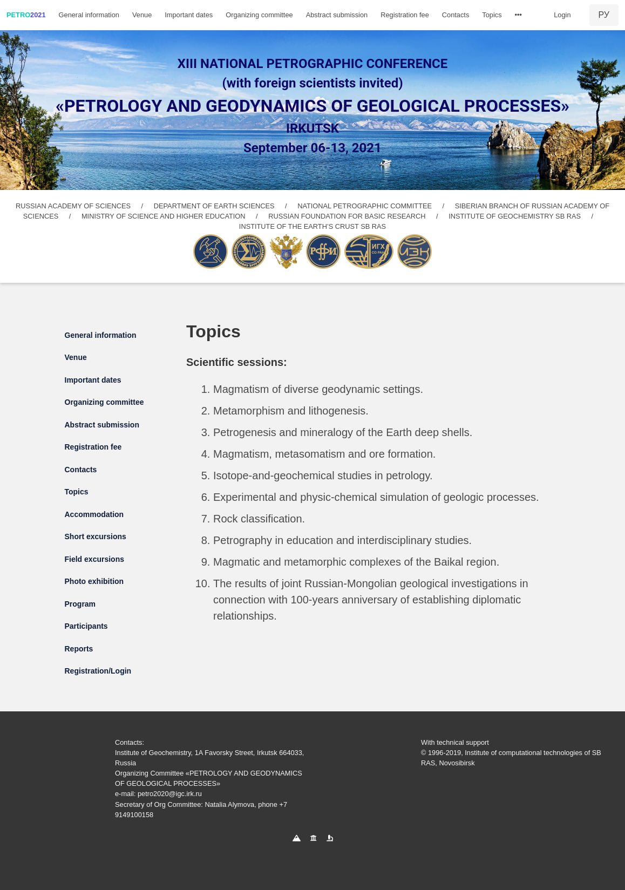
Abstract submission (337, 15)
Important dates (189, 15)
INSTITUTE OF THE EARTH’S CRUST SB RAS (312, 226)
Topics (491, 15)
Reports (79, 648)
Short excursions (95, 536)
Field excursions (94, 559)
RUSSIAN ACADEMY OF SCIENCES (73, 206)
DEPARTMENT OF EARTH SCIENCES (214, 206)
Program (80, 604)
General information (89, 15)
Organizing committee (259, 15)
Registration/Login (98, 671)
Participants (86, 626)
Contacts (456, 15)
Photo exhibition (94, 581)
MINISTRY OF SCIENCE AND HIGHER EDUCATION (163, 216)
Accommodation (94, 514)
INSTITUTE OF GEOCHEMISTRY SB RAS (515, 216)
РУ (604, 14)
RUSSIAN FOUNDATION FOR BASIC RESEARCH (346, 216)
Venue (142, 15)
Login (562, 15)
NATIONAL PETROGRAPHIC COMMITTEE (364, 206)
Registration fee (405, 15)
